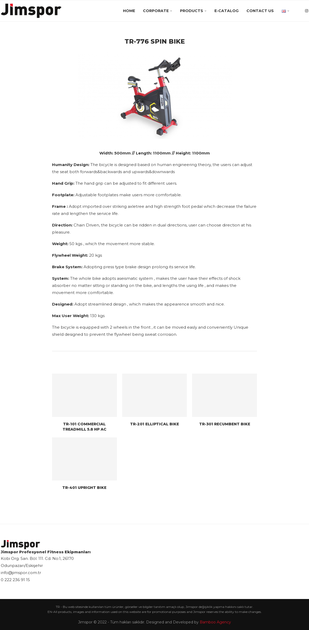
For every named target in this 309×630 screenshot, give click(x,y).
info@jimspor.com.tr (21, 572)
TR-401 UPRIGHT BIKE (84, 487)
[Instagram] (306, 10)
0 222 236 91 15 (15, 579)
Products (191, 10)
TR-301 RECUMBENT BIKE (224, 424)
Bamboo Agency (215, 622)
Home (129, 10)
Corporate (156, 10)
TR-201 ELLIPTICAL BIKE (154, 424)
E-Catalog (226, 10)
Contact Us (260, 10)
